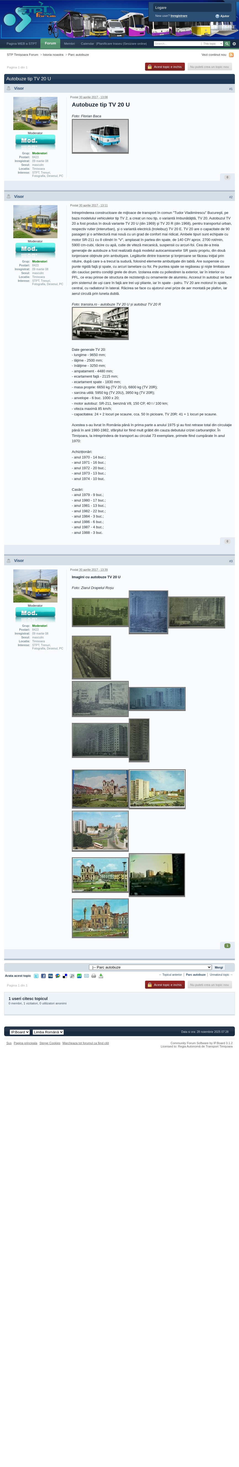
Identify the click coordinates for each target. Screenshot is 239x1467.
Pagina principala (25, 1043)
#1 (231, 89)
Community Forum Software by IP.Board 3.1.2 (201, 1043)
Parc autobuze (78, 54)
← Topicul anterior (170, 974)
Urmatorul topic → (221, 974)
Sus (9, 1043)
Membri (69, 43)
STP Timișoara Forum (22, 54)
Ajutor (222, 16)
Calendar (87, 43)
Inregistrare (179, 15)
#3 (231, 561)
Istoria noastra (53, 54)
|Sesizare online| (135, 43)
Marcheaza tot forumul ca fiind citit (85, 1043)
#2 (231, 197)
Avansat (234, 44)
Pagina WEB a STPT (22, 43)
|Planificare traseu (109, 43)
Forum (50, 43)
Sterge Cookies (50, 1043)
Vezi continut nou (214, 54)
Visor (19, 88)
